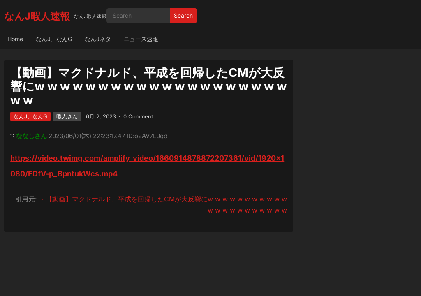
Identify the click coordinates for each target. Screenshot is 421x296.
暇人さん (67, 116)
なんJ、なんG (54, 38)
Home (15, 38)
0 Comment (138, 116)
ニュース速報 (141, 38)
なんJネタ (98, 38)
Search (183, 15)
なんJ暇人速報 (37, 16)
